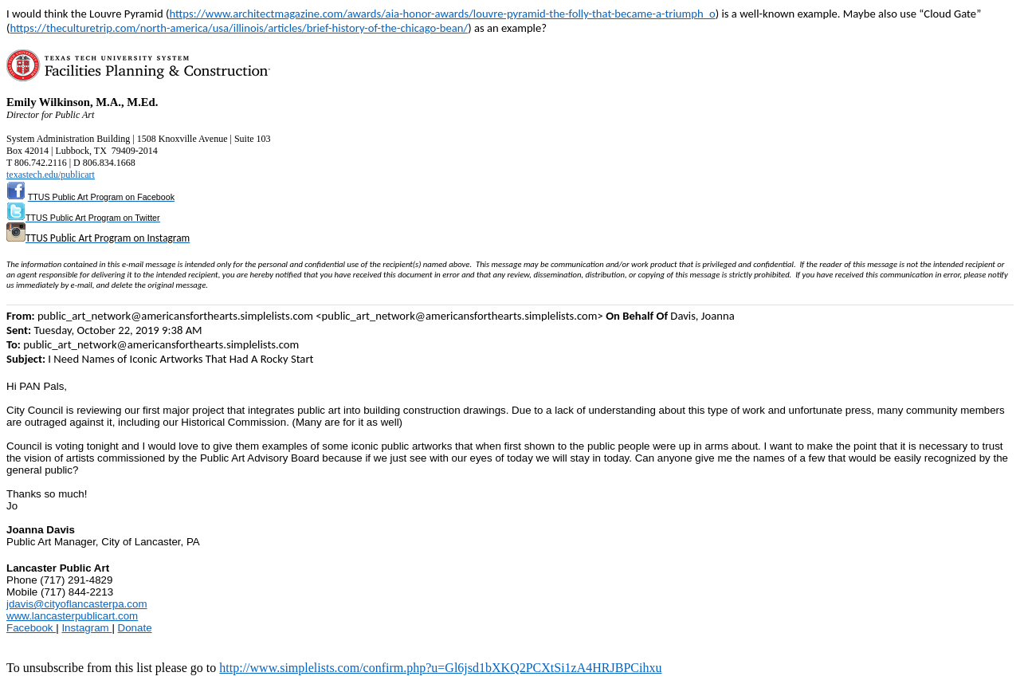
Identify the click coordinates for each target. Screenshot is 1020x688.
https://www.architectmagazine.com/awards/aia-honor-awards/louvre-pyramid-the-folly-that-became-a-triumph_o (442, 13)
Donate (135, 628)
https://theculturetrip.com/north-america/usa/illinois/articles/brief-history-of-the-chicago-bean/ (239, 28)
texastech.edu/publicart (50, 174)
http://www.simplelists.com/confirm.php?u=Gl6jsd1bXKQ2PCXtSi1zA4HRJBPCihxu (440, 667)
